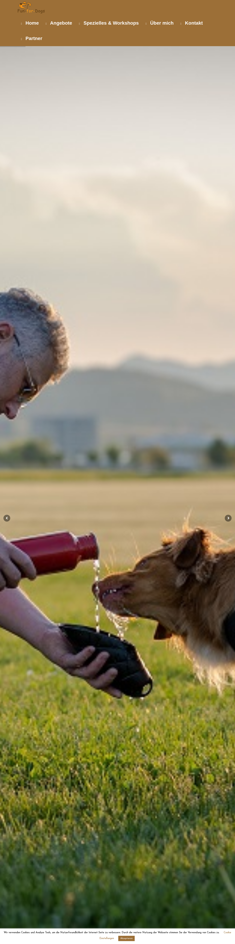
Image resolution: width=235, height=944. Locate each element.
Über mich (160, 23)
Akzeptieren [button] (126, 938)
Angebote (59, 23)
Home (30, 23)
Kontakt (191, 23)
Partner (31, 38)
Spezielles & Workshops (109, 23)
